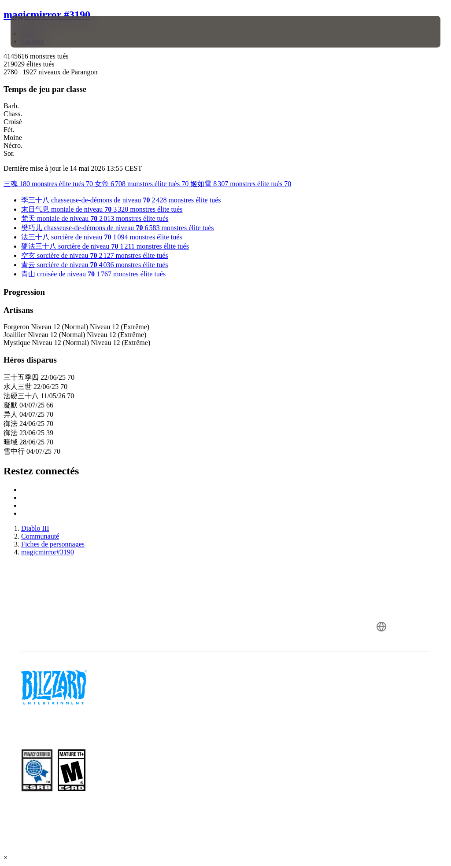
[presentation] (37, 32)
